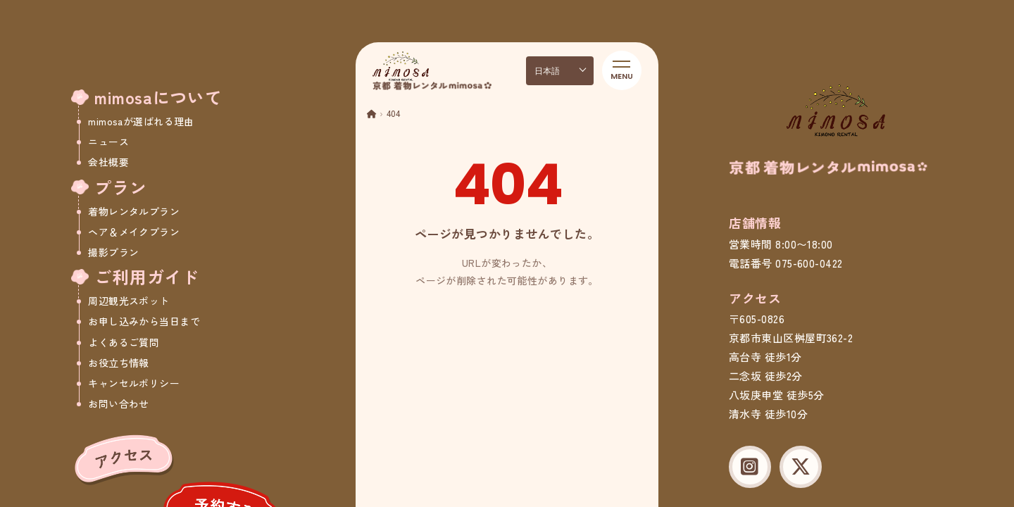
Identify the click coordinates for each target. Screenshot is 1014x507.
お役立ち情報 (118, 363)
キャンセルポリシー (134, 383)
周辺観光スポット (128, 301)
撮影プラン (113, 252)
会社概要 (108, 162)
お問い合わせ (118, 403)
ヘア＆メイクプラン (134, 232)
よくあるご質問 (123, 342)
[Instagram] (750, 467)
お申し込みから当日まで (144, 321)
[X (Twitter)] (801, 467)
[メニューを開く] (621, 70)
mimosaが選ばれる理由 (141, 121)
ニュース (108, 141)
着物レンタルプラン (134, 211)
